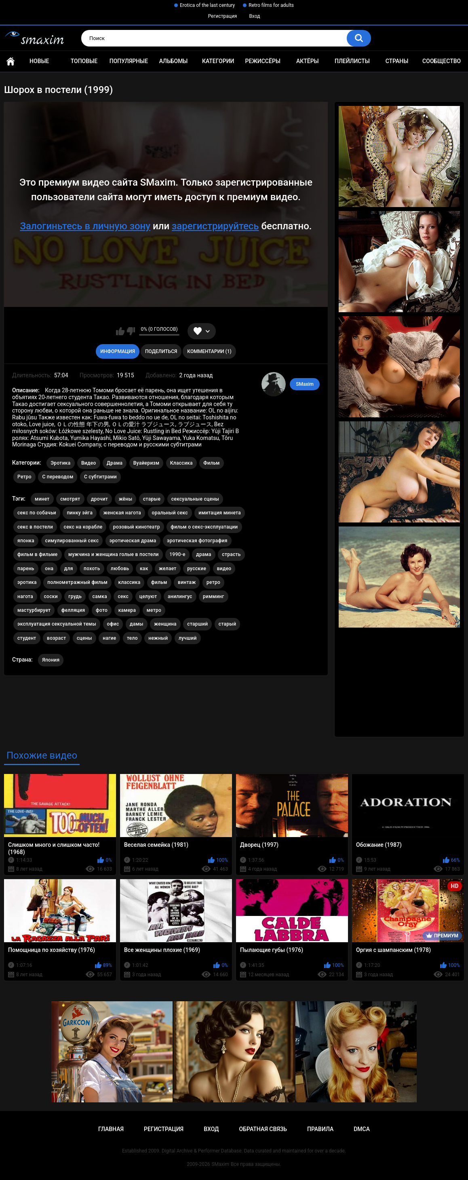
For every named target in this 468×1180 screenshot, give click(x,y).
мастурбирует (34, 610)
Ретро (24, 477)
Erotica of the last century (207, 5)
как (144, 568)
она (49, 568)
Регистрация (222, 16)
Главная (10, 61)
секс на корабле (83, 527)
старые (151, 499)
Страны (397, 61)
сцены (84, 638)
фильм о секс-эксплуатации (204, 527)
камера (127, 610)
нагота (25, 596)
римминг (213, 596)
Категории (218, 61)
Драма (114, 463)
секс (123, 596)
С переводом (57, 477)
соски (51, 596)
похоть (92, 568)
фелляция (73, 610)
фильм (159, 582)
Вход (254, 16)
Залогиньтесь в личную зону (85, 226)
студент (26, 638)
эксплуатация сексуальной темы (56, 624)
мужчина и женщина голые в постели (113, 554)
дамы (136, 624)
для (68, 568)
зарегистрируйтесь (215, 226)
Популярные (129, 61)
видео (224, 568)
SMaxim (305, 384)
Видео (88, 463)
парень (25, 568)
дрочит (99, 499)
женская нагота (122, 513)
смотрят (70, 499)
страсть (231, 554)
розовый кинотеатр (136, 527)
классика (129, 582)
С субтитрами (100, 477)
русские (196, 568)
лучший (188, 638)
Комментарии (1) (209, 351)
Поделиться (161, 351)
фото (102, 610)
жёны (126, 499)
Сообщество (441, 61)
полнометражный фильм (77, 582)
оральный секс (170, 513)
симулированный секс (72, 540)
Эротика (60, 463)
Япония (50, 660)
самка (100, 596)
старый (227, 624)
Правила (320, 1129)
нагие (109, 638)
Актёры (307, 61)
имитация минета (219, 513)
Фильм (211, 463)
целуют (148, 596)
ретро (213, 582)
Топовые (84, 61)
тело (132, 638)
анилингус (180, 596)
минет (42, 499)
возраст (56, 638)
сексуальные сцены (195, 499)
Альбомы (173, 61)
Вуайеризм (146, 463)
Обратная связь (263, 1129)
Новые (39, 61)
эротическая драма (133, 540)
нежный (158, 638)
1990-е (177, 554)
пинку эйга (80, 513)
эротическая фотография (197, 540)
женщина (165, 624)
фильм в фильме (37, 554)
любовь (120, 568)
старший (197, 624)
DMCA (362, 1129)
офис (113, 624)
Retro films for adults (271, 5)
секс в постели (35, 527)
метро (154, 610)
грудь (75, 596)
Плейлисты (352, 61)
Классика (181, 463)
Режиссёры (262, 61)
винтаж (187, 582)
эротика (27, 582)
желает (168, 568)
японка (25, 540)
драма (203, 554)
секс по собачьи (36, 513)
